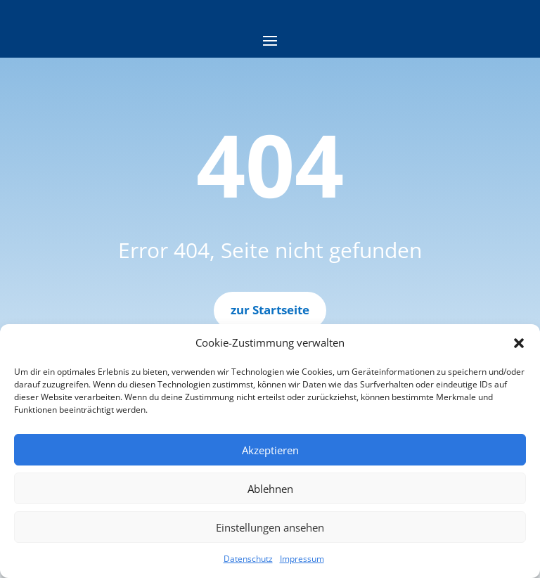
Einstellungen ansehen (270, 527)
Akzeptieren (270, 450)
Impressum (302, 559)
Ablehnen (270, 489)
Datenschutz (248, 559)
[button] (519, 343)
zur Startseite (270, 310)
